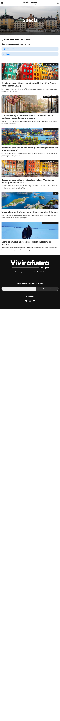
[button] (2, 3)
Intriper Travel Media (39, 272)
